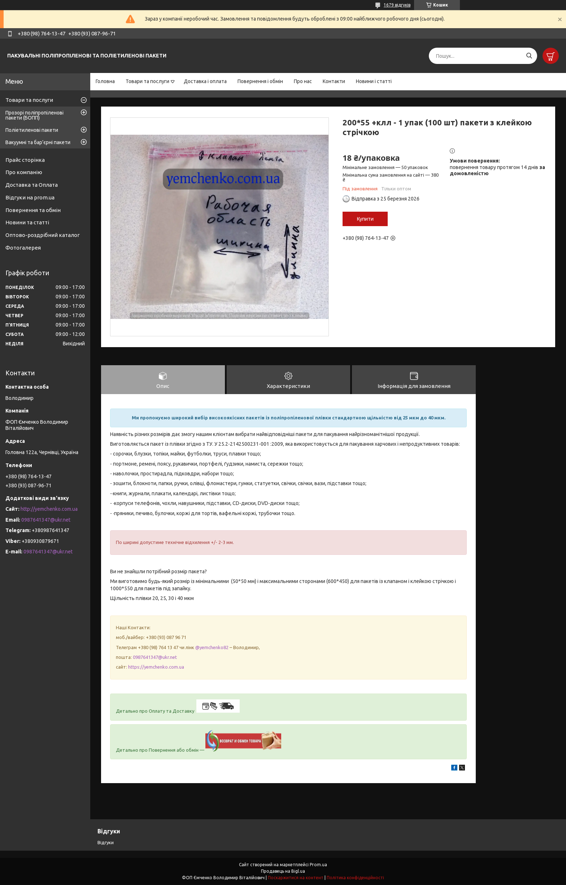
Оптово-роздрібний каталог (42, 235)
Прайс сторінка (25, 160)
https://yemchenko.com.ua (156, 667)
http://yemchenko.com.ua (49, 509)
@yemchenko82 (211, 647)
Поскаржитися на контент (295, 878)
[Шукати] (529, 56)
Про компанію (23, 172)
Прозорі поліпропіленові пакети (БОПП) (34, 115)
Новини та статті (27, 222)
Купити (365, 219)
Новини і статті (374, 81)
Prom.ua (318, 865)
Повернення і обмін (260, 81)
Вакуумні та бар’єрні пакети (37, 142)
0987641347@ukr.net (155, 657)
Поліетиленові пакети (31, 130)
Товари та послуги (147, 81)
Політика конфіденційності (355, 878)
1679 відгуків (397, 5)
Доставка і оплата (205, 81)
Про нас (303, 81)
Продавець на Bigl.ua (283, 871)
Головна (105, 81)
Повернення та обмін (33, 210)
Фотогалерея (23, 248)
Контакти (334, 81)
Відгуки (105, 842)
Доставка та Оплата (31, 185)
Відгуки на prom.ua (30, 197)
